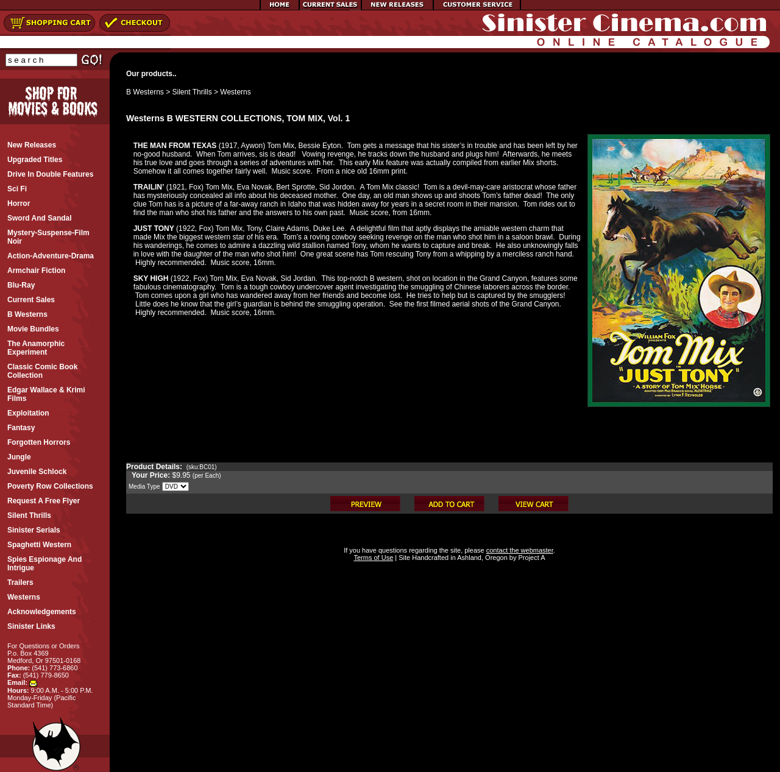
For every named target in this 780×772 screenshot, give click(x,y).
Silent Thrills (192, 92)
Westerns (235, 92)
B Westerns (145, 92)
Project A (530, 557)
